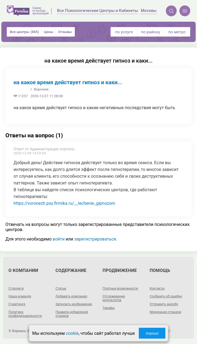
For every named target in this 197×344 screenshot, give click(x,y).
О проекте (16, 288)
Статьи (61, 288)
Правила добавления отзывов (72, 314)
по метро (177, 32)
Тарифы (109, 308)
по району (150, 32)
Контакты (157, 288)
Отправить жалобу (164, 304)
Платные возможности (120, 288)
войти (58, 239)
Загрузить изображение (74, 304)
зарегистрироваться (95, 239)
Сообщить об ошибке (166, 296)
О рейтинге (16, 304)
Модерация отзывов (165, 312)
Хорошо (152, 333)
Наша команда (19, 296)
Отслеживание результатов (114, 298)
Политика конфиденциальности (25, 314)
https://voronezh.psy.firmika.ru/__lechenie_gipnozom (64, 203)
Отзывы (65, 32)
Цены (48, 32)
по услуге (124, 32)
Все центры (24, 32)
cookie (72, 333)
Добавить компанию (71, 296)
